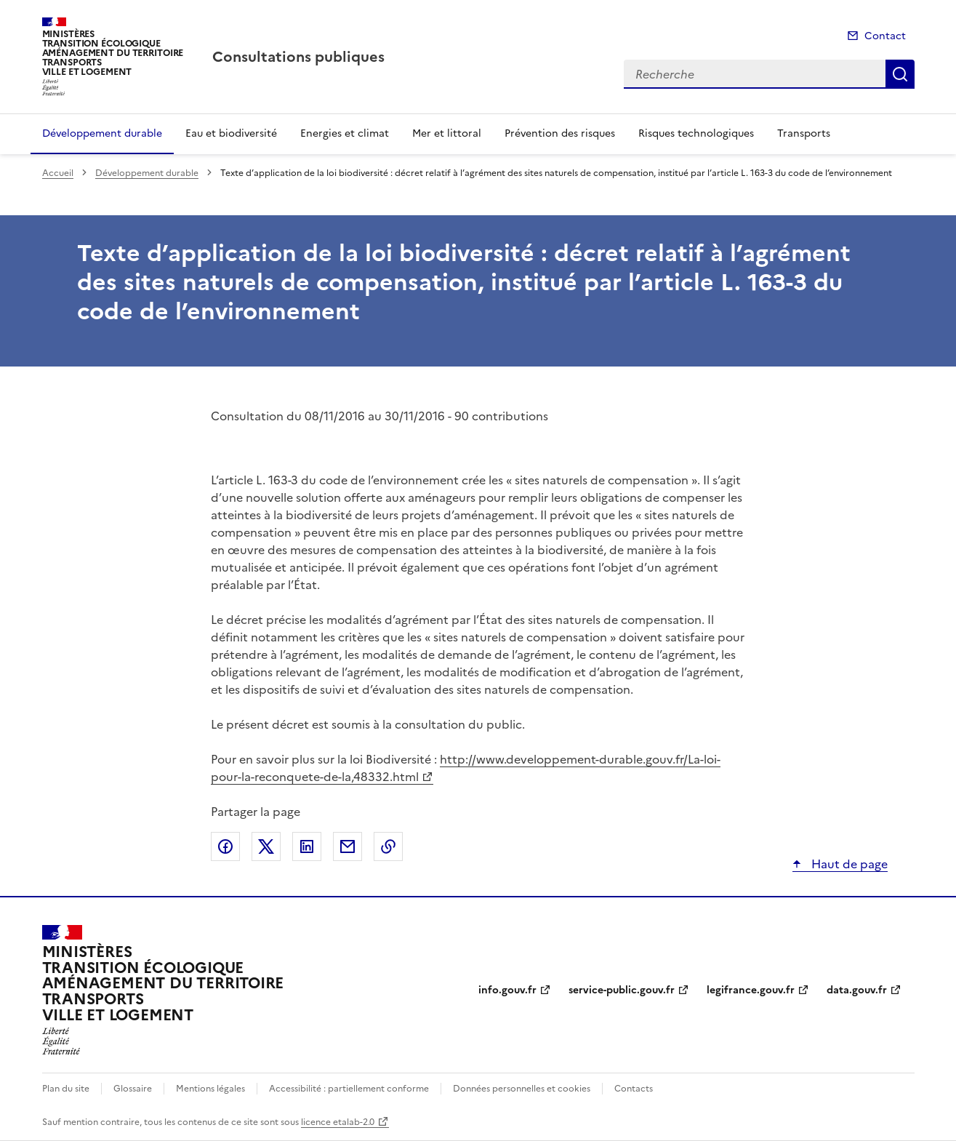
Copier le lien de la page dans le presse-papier (388, 846)
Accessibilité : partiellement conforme (349, 1088)
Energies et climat (344, 133)
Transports (803, 133)
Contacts (633, 1088)
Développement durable (102, 133)
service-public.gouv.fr (622, 990)
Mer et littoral (446, 133)
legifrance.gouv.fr (751, 990)
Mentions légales (210, 1088)
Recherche (900, 74)
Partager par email (347, 846)
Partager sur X (266, 846)
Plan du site (65, 1088)
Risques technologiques (696, 133)
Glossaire (132, 1088)
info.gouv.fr (507, 990)
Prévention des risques (560, 133)
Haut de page (848, 864)
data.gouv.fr (857, 990)
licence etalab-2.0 (337, 1122)
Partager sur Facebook (225, 846)
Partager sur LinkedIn (306, 846)
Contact (885, 36)
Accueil (57, 173)
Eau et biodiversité (231, 133)
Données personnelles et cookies (521, 1088)
